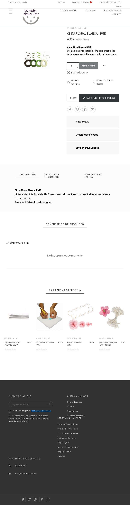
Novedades (72, 411)
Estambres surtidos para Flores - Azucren (108, 343)
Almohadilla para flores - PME (45, 343)
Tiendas (61, 456)
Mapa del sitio (64, 452)
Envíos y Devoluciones (67, 424)
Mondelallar (77, 28)
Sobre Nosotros (74, 402)
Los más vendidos (75, 416)
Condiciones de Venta (67, 433)
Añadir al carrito (88, 65)
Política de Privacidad (67, 429)
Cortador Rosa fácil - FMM (74, 343)
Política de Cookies (66, 438)
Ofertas (70, 406)
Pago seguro (63, 442)
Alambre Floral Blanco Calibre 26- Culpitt (12, 343)
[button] (104, 65)
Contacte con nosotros (68, 447)
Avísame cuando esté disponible (99, 98)
